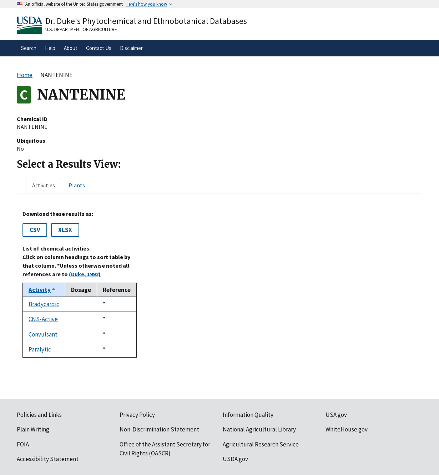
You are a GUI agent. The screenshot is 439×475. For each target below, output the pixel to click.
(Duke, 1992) (85, 274)
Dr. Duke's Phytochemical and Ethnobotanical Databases (146, 21)
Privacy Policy (137, 415)
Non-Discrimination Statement (159, 429)
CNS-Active (43, 319)
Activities (43, 185)
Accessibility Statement (48, 459)
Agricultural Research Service (261, 444)
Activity (42, 290)
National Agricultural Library (259, 429)
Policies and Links (39, 415)
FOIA (23, 444)
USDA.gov (235, 459)
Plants (77, 185)
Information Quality (248, 415)
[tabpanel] (219, 284)
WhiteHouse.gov (347, 429)
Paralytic (40, 349)
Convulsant (43, 334)
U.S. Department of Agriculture (81, 29)
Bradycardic (44, 304)
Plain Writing (33, 429)
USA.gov (336, 415)
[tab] (43, 185)
